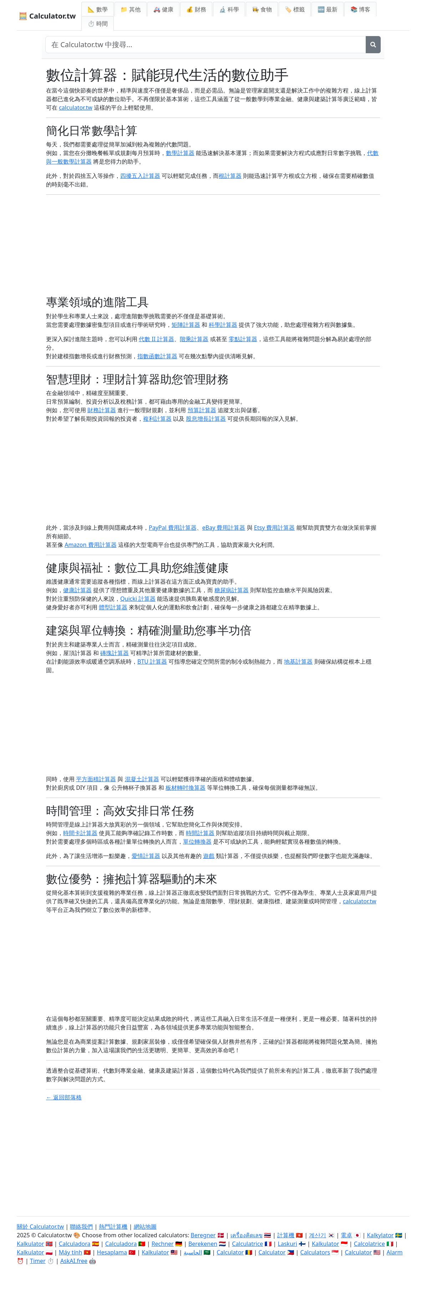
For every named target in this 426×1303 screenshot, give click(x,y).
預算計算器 (202, 410)
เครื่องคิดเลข (246, 1235)
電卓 (346, 1235)
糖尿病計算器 (231, 590)
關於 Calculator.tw (40, 1226)
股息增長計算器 (206, 419)
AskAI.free (73, 1261)
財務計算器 (101, 410)
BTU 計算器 (152, 661)
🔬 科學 (229, 9)
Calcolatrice (369, 1244)
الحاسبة (193, 1252)
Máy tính (70, 1252)
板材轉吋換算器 (186, 788)
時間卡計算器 (80, 833)
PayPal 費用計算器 (173, 527)
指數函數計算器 (157, 356)
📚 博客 (360, 9)
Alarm (395, 1252)
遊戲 (208, 856)
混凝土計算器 (142, 779)
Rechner (163, 1244)
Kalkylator (380, 1235)
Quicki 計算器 (138, 599)
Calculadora (75, 1244)
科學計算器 (223, 325)
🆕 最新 (328, 9)
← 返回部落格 (64, 1097)
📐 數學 (97, 9)
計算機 (285, 1235)
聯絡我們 (81, 1226)
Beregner (203, 1235)
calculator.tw (75, 107)
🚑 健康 (163, 9)
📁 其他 (131, 9)
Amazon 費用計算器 (90, 545)
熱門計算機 (113, 1226)
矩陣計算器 (186, 325)
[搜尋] (373, 44)
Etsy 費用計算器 (274, 527)
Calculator (230, 1252)
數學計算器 (180, 153)
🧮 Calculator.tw (47, 16)
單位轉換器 (197, 841)
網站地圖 (145, 1226)
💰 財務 (196, 9)
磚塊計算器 (114, 653)
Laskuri (287, 1244)
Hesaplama (112, 1252)
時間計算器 (200, 833)
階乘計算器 (194, 339)
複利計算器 (157, 419)
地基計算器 (298, 661)
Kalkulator (30, 1244)
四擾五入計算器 (140, 176)
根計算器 (230, 176)
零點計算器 (243, 339)
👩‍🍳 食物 (262, 9)
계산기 (317, 1235)
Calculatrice (247, 1244)
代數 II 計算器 (156, 339)
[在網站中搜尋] (205, 44)
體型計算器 (113, 607)
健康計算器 (77, 590)
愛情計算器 (146, 856)
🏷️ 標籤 (295, 9)
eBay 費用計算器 (223, 527)
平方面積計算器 (96, 779)
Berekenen (202, 1244)
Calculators (315, 1252)
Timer (38, 1261)
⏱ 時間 (97, 24)
